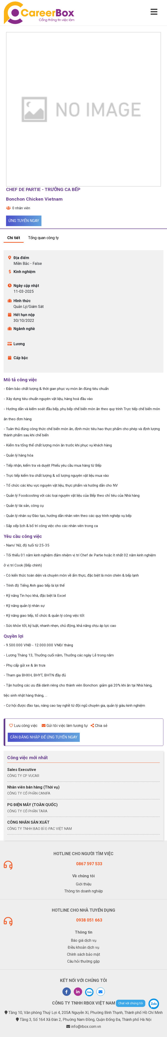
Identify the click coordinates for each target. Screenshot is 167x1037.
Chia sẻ (99, 725)
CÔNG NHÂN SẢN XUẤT (28, 822)
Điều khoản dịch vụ (83, 947)
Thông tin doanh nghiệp (83, 891)
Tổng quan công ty (43, 237)
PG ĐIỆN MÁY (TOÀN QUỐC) (32, 804)
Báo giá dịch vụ (83, 940)
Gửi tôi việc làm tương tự (65, 725)
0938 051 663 (89, 920)
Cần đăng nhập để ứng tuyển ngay (43, 737)
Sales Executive (21, 769)
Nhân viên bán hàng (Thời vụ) (33, 787)
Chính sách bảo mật (83, 954)
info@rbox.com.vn (86, 1026)
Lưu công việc (23, 725)
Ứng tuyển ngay (23, 220)
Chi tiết (13, 237)
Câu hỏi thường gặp (83, 961)
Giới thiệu (83, 884)
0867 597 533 (89, 863)
